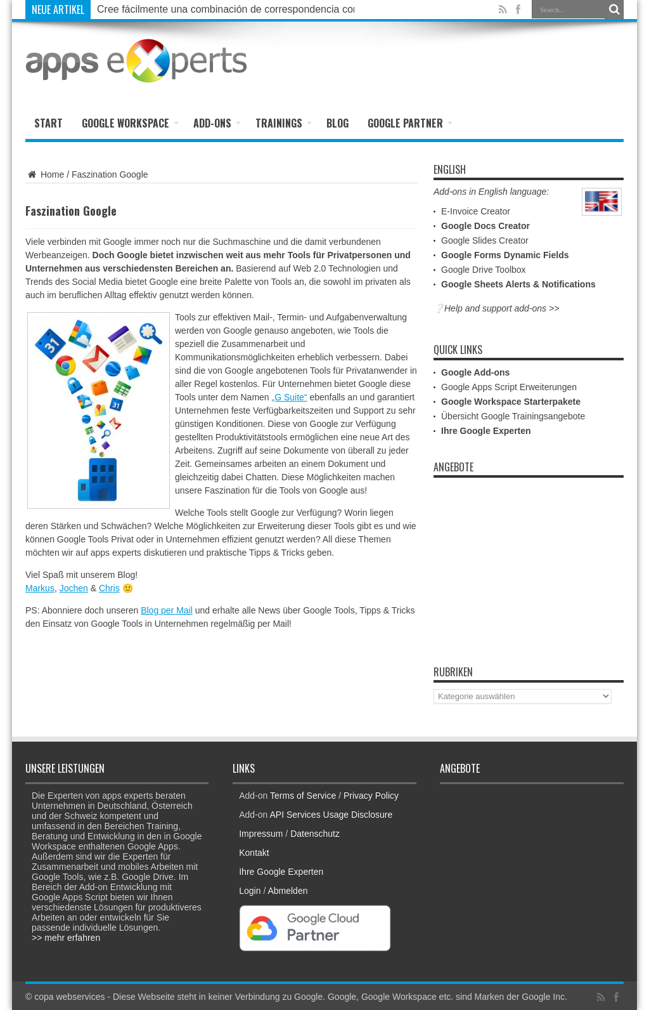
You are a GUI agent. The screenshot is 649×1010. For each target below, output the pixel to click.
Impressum (261, 834)
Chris (109, 588)
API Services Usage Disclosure (331, 815)
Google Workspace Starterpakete (511, 402)
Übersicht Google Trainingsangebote (513, 416)
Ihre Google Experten (486, 431)
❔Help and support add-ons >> (496, 308)
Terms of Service (303, 795)
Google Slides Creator (485, 240)
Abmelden (287, 891)
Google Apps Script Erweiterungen (509, 387)
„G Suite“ (289, 397)
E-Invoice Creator (475, 211)
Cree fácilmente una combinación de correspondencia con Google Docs (258, 9)
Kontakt (254, 853)
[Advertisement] (475, 62)
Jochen (74, 588)
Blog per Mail (167, 610)
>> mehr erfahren (66, 938)
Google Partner (410, 123)
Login (249, 891)
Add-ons (217, 123)
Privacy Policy (371, 795)
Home (44, 174)
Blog (337, 123)
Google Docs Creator (485, 226)
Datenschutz (315, 834)
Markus (40, 588)
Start (48, 123)
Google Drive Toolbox (483, 270)
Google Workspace (130, 123)
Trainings (283, 123)
